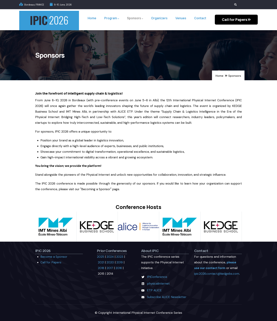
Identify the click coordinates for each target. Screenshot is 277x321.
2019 (119, 262)
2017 (110, 268)
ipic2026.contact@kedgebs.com (216, 274)
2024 (110, 257)
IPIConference (157, 277)
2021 (101, 262)
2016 (119, 268)
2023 (119, 257)
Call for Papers (50, 262)
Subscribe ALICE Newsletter (166, 297)
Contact (200, 18)
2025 (100, 257)
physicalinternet (158, 283)
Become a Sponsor (53, 257)
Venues (180, 18)
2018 (101, 268)
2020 (110, 262)
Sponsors (135, 18)
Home (92, 18)
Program (111, 18)
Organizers (159, 18)
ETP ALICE (154, 290)
